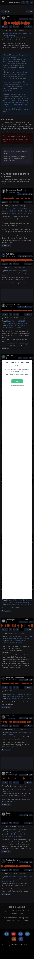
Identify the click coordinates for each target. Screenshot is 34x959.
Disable (17, 381)
